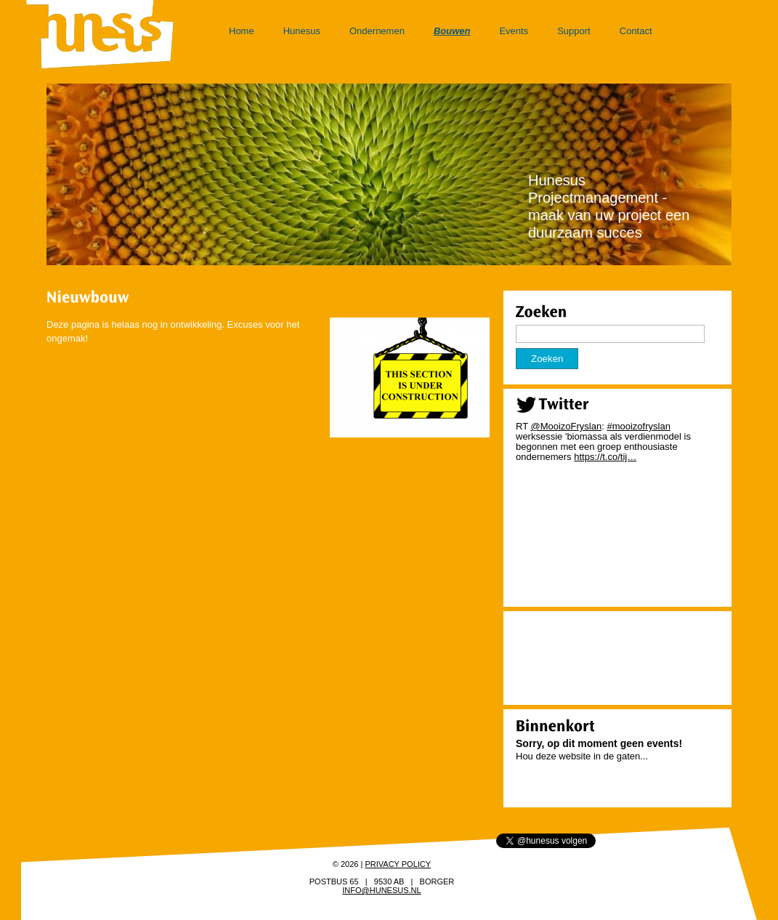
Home (241, 30)
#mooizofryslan (638, 426)
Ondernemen (377, 30)
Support (574, 30)
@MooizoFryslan (565, 426)
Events (513, 30)
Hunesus (301, 30)
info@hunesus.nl (381, 890)
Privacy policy (398, 864)
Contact (636, 30)
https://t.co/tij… (605, 456)
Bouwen (452, 30)
